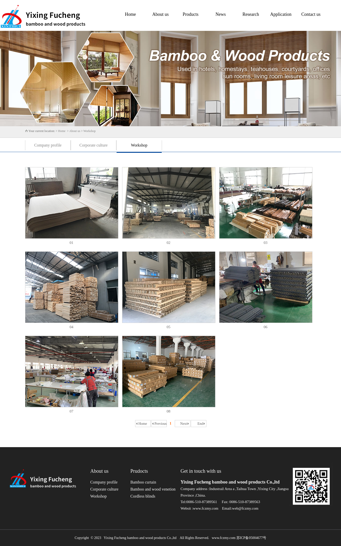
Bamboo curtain (143, 482)
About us (160, 14)
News (221, 14)
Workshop (89, 131)
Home (130, 14)
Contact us (311, 14)
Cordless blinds (142, 496)
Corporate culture (93, 145)
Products (191, 14)
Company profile (48, 145)
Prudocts (139, 471)
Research (250, 14)
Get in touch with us (201, 471)
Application (281, 14)
